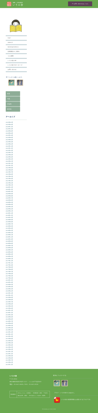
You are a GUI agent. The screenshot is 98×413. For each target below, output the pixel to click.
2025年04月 (9, 124)
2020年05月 (9, 202)
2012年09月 (9, 356)
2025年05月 (9, 122)
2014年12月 (9, 310)
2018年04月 (9, 252)
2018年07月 (9, 245)
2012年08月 (9, 358)
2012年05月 (9, 362)
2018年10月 (9, 239)
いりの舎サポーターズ (15, 65)
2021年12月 (9, 163)
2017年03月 (9, 278)
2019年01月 (9, 234)
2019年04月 (9, 228)
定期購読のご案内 (13, 51)
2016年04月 (9, 286)
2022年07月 (9, 152)
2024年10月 (9, 128)
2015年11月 (9, 295)
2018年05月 (9, 250)
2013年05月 (9, 343)
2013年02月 (9, 349)
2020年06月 (9, 200)
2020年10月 (9, 191)
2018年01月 (9, 258)
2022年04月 (9, 157)
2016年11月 (9, 280)
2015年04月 (9, 308)
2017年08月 (9, 269)
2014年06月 (9, 323)
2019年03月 (9, 230)
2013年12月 (9, 332)
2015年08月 (9, 299)
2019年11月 (9, 215)
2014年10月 (9, 314)
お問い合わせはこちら (80, 3)
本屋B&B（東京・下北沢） (41, 393)
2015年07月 (9, 301)
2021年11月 (9, 165)
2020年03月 (9, 206)
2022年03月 (9, 159)
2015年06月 (9, 304)
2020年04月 (9, 204)
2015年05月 (9, 306)
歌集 (8, 93)
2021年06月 (9, 174)
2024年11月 (9, 126)
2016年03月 (9, 289)
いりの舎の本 (12, 60)
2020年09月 (9, 193)
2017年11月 (9, 263)
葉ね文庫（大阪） (23, 395)
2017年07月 (9, 271)
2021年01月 (9, 185)
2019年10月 (9, 217)
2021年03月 (9, 180)
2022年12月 (9, 146)
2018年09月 (9, 241)
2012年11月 (9, 353)
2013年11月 (9, 334)
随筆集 (9, 109)
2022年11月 (9, 148)
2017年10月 (9, 265)
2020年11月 (9, 189)
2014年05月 (9, 325)
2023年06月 (9, 139)
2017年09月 (9, 267)
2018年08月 (9, 243)
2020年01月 (9, 211)
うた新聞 (11, 56)
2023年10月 (9, 135)
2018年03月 (9, 254)
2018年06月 (9, 247)
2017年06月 (9, 273)
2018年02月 (9, 256)
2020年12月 (9, 187)
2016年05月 (9, 284)
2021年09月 (9, 167)
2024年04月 (9, 133)
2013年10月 (9, 336)
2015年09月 (9, 297)
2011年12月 (9, 364)
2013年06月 (9, 340)
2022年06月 (9, 154)
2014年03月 (9, 330)
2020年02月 (9, 209)
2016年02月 (9, 291)
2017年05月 (9, 276)
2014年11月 (9, 312)
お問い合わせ (12, 69)
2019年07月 (9, 224)
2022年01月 (9, 161)
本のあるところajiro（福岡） (37, 395)
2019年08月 (9, 221)
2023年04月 (9, 141)
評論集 (9, 104)
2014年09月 (9, 317)
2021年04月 (9, 178)
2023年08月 (9, 137)
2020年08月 (9, 196)
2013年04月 (9, 345)
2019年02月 (9, 232)
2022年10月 (9, 150)
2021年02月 (9, 183)
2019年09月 (9, 219)
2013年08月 (9, 338)
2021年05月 (9, 176)
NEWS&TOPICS (13, 47)
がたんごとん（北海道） (25, 393)
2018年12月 (9, 237)
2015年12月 (9, 293)
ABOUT (10, 42)
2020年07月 (9, 198)
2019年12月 (9, 213)
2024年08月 (9, 131)
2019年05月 (9, 226)
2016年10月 (9, 282)
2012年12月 (9, 351)
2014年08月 (9, 319)
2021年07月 (9, 172)
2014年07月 (9, 321)
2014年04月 (9, 327)
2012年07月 (9, 360)
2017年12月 (9, 260)
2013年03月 (9, 347)
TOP (9, 38)
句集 (8, 99)
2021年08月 (9, 170)
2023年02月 (9, 144)
